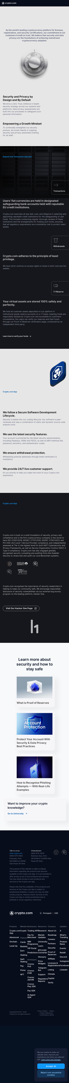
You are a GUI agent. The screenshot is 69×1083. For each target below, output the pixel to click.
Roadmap (52, 935)
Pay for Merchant (31, 936)
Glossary (42, 957)
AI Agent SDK (31, 996)
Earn (22, 950)
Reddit (63, 952)
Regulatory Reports (43, 980)
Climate (51, 974)
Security (52, 948)
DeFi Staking (23, 960)
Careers (51, 939)
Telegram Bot (42, 969)
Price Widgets (42, 962)
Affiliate (51, 959)
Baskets (23, 946)
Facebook (64, 965)
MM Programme (32, 942)
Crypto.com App (15, 931)
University (42, 941)
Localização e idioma (47, 1015)
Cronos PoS (30, 965)
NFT (22, 974)
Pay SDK (31, 990)
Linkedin (63, 970)
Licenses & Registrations (54, 964)
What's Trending (64, 936)
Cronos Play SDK (31, 985)
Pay (22, 966)
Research (42, 930)
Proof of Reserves (52, 953)
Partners (52, 943)
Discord (63, 957)
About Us (52, 930)
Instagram (64, 961)
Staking (23, 955)
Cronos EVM (30, 971)
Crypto (23, 930)
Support (41, 974)
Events (63, 948)
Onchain (13, 941)
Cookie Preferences (46, 1013)
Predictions (32, 952)
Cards (23, 942)
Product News (63, 942)
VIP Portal (31, 948)
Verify (50, 982)
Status (51, 1011)
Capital (51, 978)
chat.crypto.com (16, 853)
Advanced (14, 937)
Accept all (51, 1066)
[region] (51, 1065)
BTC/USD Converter (42, 951)
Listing (51, 970)
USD (56, 913)
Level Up (13, 946)
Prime (23, 970)
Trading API (32, 930)
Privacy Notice (42, 1011)
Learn (40, 946)
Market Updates (42, 936)
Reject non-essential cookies (51, 1073)
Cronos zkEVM (30, 978)
